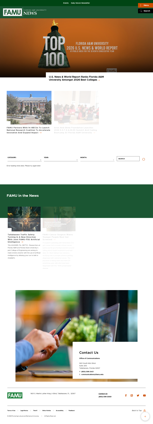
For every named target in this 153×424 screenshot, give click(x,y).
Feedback (72, 410)
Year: (46, 157)
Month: (83, 157)
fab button (145, 416)
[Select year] (61, 160)
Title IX (35, 410)
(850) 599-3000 (105, 397)
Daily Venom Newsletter (80, 3)
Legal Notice (24, 410)
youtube (144, 395)
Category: (12, 157)
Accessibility (59, 410)
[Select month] (97, 160)
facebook (125, 395)
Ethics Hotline (47, 410)
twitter (138, 395)
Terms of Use (11, 410)
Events (66, 3)
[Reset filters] (143, 159)
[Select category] (25, 160)
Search (147, 11)
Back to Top (137, 411)
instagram (132, 395)
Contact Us (103, 394)
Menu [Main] (146, 5)
